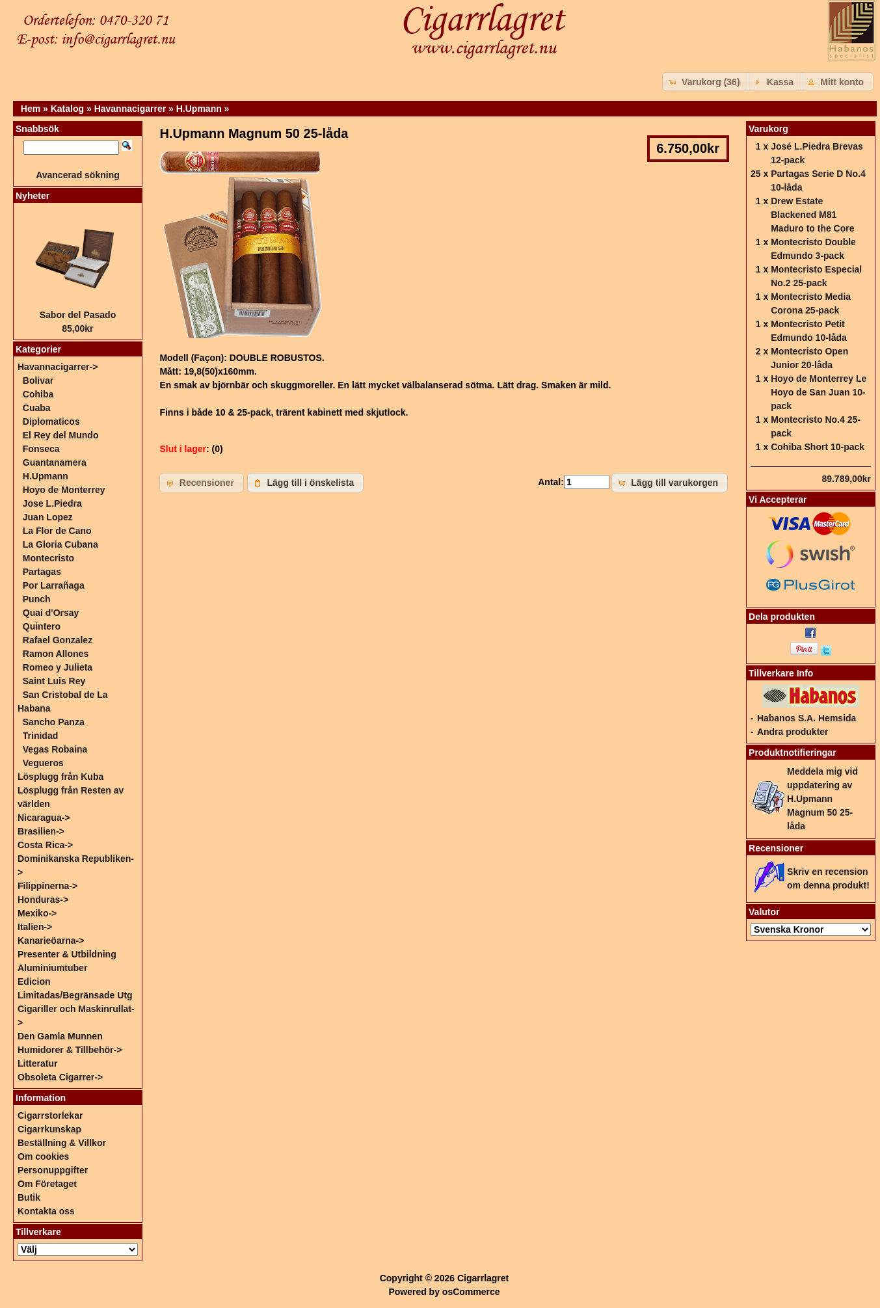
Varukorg (768, 129)
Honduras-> (43, 899)
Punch (37, 599)
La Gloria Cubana (60, 544)
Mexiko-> (37, 913)
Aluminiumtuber (52, 968)
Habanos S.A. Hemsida (807, 718)
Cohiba (38, 394)
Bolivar (38, 380)
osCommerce (471, 1292)
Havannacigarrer (130, 108)
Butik (29, 1197)
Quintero (41, 626)
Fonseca (41, 449)
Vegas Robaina (55, 749)
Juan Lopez (48, 517)
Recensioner (776, 848)
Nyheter (32, 196)
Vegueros (43, 763)
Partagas (42, 572)
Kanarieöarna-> (51, 940)
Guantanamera (55, 462)
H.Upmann (199, 108)
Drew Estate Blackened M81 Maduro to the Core (812, 215)
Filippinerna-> (47, 886)
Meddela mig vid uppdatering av (822, 798)
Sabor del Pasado (78, 315)
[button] (706, 81)
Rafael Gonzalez (57, 640)
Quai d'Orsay (51, 612)
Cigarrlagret (483, 1278)
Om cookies (43, 1156)
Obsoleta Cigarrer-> (60, 1077)
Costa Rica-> (45, 845)
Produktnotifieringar (792, 752)
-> (58, 367)
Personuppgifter (53, 1170)
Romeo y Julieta (57, 667)
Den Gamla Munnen (60, 1036)
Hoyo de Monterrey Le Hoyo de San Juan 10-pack (818, 392)
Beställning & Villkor (62, 1143)
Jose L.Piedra (52, 503)
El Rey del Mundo (61, 435)
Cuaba (37, 408)
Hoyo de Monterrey (64, 490)
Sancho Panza (54, 722)
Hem (30, 108)
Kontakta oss (46, 1211)
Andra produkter (793, 732)
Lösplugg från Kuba (60, 776)
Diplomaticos (51, 421)
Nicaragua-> (44, 817)
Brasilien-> (41, 831)
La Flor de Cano (57, 531)
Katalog (67, 108)
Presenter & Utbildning (67, 954)
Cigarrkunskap (49, 1129)
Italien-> (35, 927)
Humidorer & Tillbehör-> (70, 1050)
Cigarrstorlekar (50, 1115)
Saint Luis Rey (54, 681)
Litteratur (37, 1063)
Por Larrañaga (54, 585)
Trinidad (40, 735)
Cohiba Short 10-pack (817, 447)
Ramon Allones (55, 653)
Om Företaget (47, 1184)
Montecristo (48, 558)
